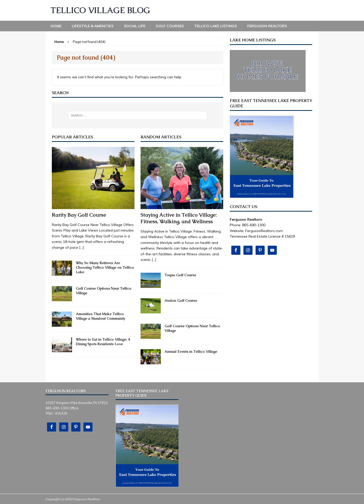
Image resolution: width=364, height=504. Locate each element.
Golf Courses (170, 26)
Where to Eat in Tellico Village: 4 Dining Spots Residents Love (103, 341)
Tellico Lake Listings (215, 26)
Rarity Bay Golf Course (79, 215)
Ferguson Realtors (267, 26)
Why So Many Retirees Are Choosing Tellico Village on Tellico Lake (105, 267)
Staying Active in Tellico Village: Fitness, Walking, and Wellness (179, 218)
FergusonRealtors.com (264, 231)
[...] (81, 247)
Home (56, 26)
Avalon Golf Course (181, 300)
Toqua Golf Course (180, 275)
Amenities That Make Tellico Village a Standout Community (100, 316)
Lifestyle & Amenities (92, 26)
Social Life (134, 26)
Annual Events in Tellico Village (191, 351)
